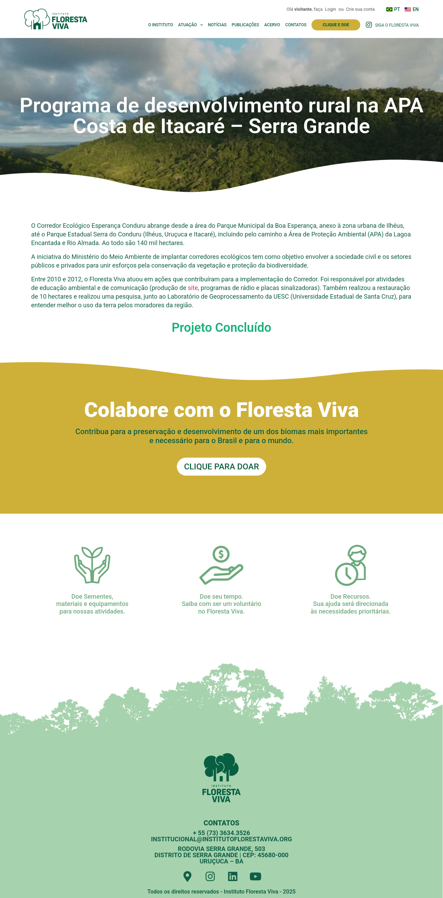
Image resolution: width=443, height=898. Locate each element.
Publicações (245, 24)
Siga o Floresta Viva (397, 25)
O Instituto (160, 24)
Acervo (272, 24)
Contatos (295, 24)
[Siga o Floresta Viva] (368, 24)
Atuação (190, 25)
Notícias (217, 24)
